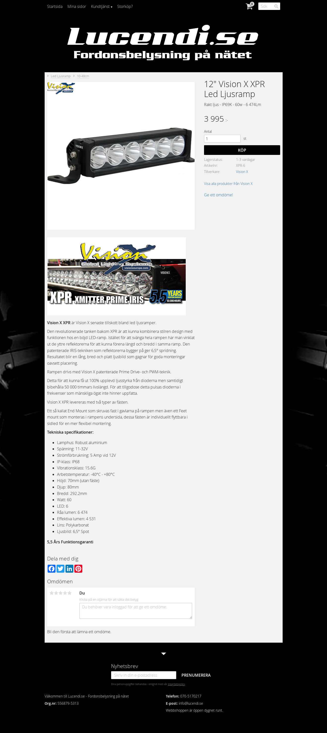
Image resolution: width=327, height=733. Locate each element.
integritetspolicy (176, 684)
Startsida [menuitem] (54, 6)
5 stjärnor (69, 593)
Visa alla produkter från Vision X (228, 183)
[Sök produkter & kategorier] (269, 6)
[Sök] (276, 6)
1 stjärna (52, 593)
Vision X (242, 171)
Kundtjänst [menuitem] (100, 6)
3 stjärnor (61, 593)
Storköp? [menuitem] (125, 6)
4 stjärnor (65, 593)
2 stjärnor (56, 593)
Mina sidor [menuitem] (76, 6)
